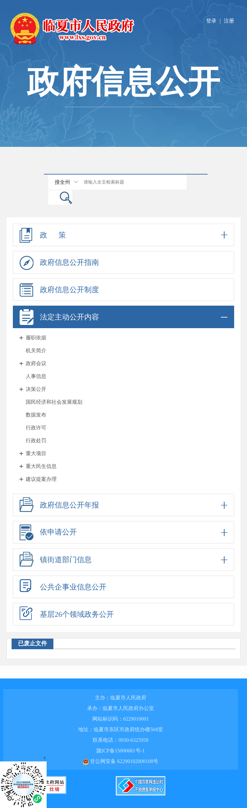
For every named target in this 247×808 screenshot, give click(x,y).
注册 (229, 20)
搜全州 (62, 182)
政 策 (123, 235)
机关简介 (36, 350)
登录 (211, 20)
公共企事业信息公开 (73, 587)
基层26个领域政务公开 (77, 614)
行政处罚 (36, 440)
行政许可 (36, 427)
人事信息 (36, 376)
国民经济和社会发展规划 (54, 402)
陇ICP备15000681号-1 (120, 750)
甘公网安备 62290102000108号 (120, 761)
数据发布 (36, 414)
